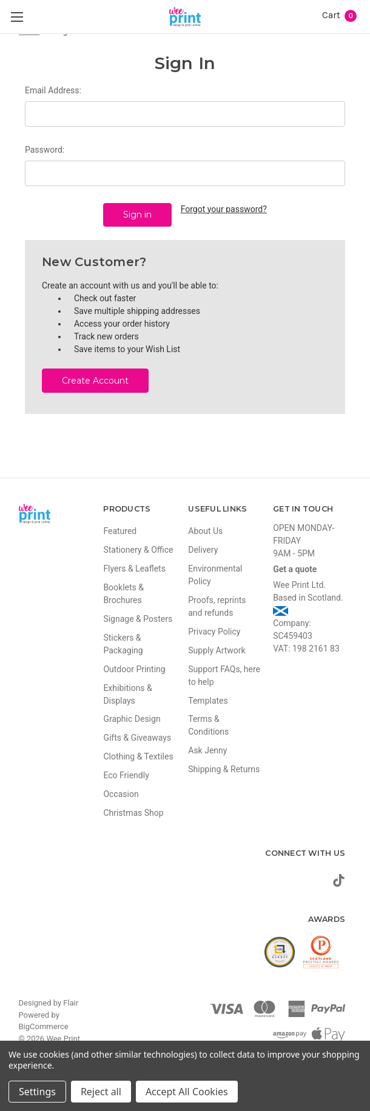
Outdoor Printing (134, 668)
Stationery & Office (138, 549)
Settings (37, 1091)
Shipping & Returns (224, 769)
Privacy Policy (214, 631)
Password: (44, 150)
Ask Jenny (207, 750)
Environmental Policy (215, 574)
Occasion (120, 794)
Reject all (101, 1091)
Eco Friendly (126, 775)
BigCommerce (44, 1026)
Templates (208, 700)
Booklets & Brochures (123, 593)
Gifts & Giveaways (137, 737)
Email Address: (53, 90)
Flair (70, 1002)
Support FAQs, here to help (224, 675)
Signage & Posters (137, 618)
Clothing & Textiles (138, 756)
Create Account (95, 380)
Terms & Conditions (208, 725)
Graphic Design (131, 719)
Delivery (203, 549)
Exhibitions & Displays (127, 693)
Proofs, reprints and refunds (217, 606)
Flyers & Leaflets (134, 568)
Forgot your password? (224, 209)
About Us (205, 530)
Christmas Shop (133, 813)
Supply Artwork (216, 650)
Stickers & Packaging (123, 643)
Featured (119, 530)
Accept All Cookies (187, 1091)
